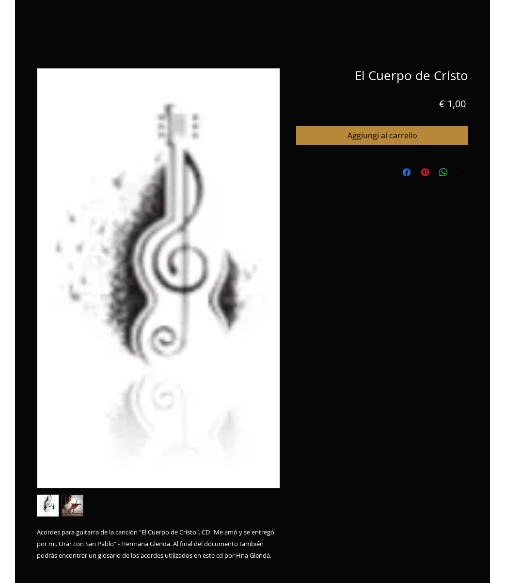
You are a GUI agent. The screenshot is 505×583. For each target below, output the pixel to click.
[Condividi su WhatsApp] (443, 172)
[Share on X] (462, 172)
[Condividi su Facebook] (406, 172)
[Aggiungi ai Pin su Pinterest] (425, 172)
